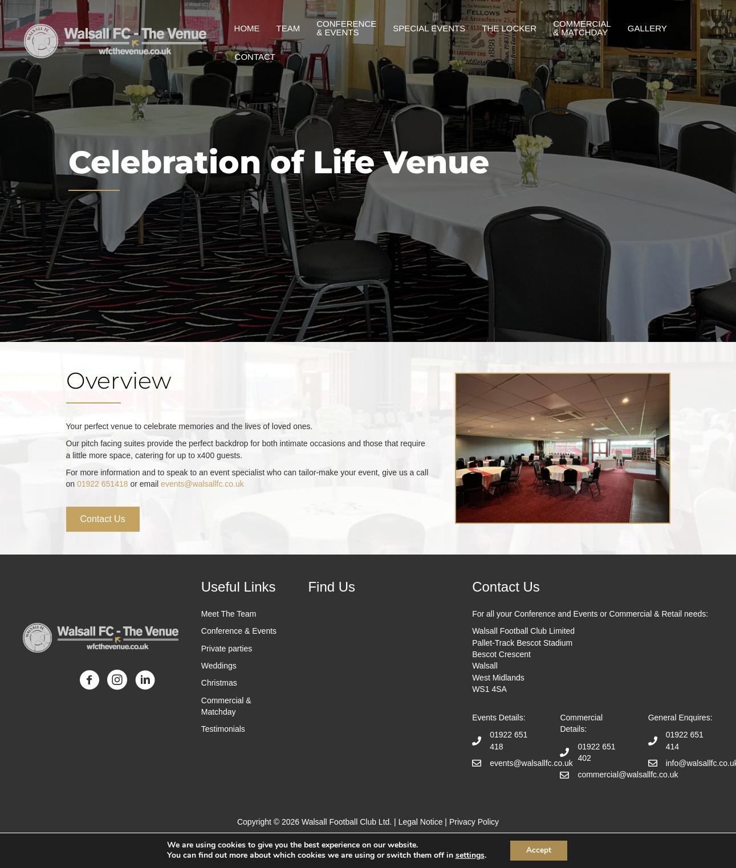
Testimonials (224, 728)
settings (468, 855)
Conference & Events (238, 630)
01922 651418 (102, 483)
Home (248, 28)
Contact (256, 57)
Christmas (219, 682)
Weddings (219, 665)
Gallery (648, 28)
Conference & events (348, 28)
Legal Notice (421, 821)
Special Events (431, 28)
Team (290, 28)
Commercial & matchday (584, 28)
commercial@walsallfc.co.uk (628, 774)
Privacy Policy (474, 821)
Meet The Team (229, 613)
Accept (538, 850)
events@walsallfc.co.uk (202, 483)
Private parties (226, 648)
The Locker (510, 28)
